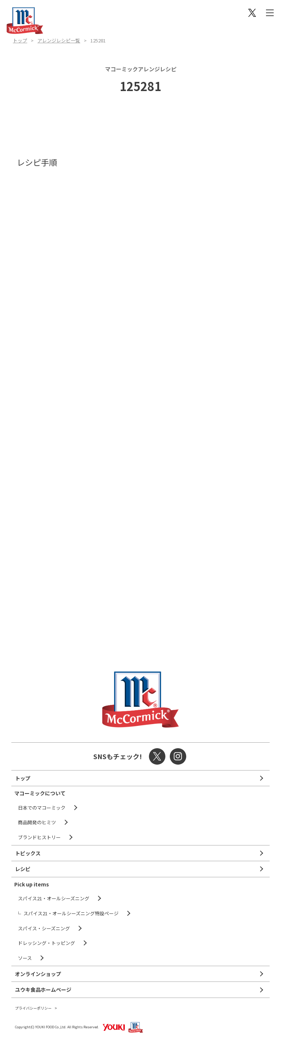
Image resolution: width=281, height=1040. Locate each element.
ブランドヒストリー (39, 837)
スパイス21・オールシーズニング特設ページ (71, 913)
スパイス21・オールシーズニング (53, 898)
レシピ (22, 869)
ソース (25, 957)
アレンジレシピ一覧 (58, 40)
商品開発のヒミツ (37, 822)
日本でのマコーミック (41, 807)
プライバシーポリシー (33, 1008)
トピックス (28, 853)
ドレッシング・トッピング (46, 942)
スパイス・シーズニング (44, 928)
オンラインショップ (38, 973)
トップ (20, 40)
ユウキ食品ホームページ (43, 989)
